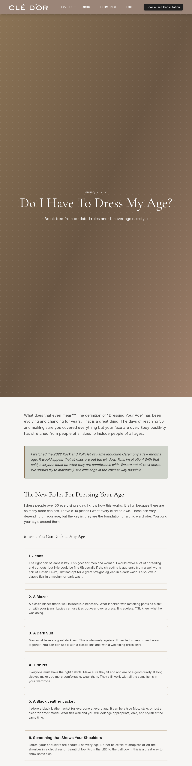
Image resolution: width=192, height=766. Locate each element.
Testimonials (108, 7)
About (87, 7)
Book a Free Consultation (163, 7)
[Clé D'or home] (28, 7)
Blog (128, 7)
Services (68, 7)
